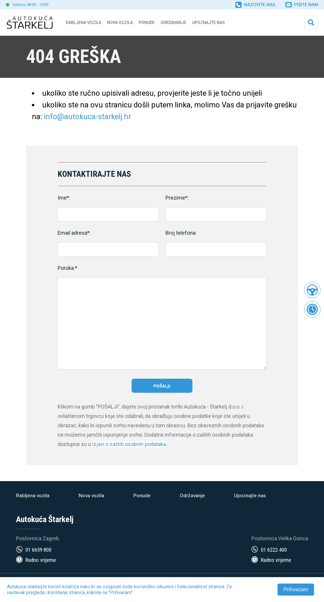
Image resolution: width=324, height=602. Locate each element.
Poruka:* (67, 268)
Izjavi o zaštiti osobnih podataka (129, 444)
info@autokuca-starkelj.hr (87, 116)
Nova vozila (120, 22)
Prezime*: (177, 198)
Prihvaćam (295, 589)
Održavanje (173, 22)
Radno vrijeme (40, 560)
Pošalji (162, 386)
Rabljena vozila (32, 495)
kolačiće (70, 586)
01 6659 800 (38, 549)
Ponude (142, 495)
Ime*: (64, 198)
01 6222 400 (274, 549)
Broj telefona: (181, 233)
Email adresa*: (74, 233)
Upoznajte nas (250, 495)
